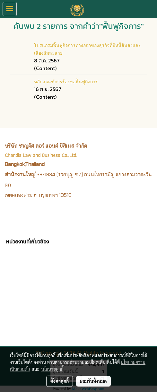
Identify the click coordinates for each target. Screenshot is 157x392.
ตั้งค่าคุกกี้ (59, 381)
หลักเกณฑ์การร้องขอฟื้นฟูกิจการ (66, 81)
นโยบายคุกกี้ (52, 369)
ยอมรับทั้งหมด (93, 381)
